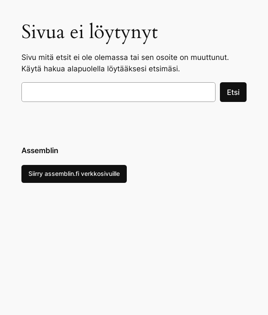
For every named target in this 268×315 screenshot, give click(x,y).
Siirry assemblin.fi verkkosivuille (74, 173)
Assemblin (39, 150)
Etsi (233, 92)
